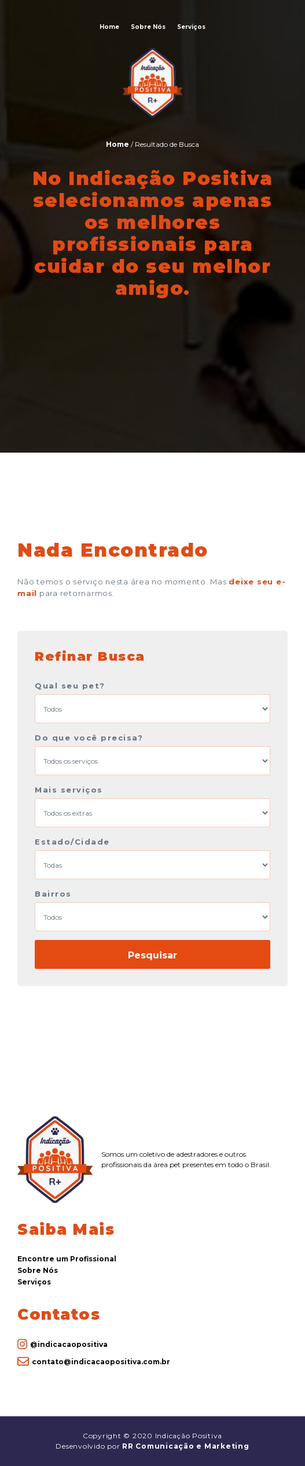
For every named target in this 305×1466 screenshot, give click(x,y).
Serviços (191, 27)
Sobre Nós (148, 27)
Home (109, 27)
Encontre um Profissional (66, 1258)
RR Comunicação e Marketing (185, 1446)
